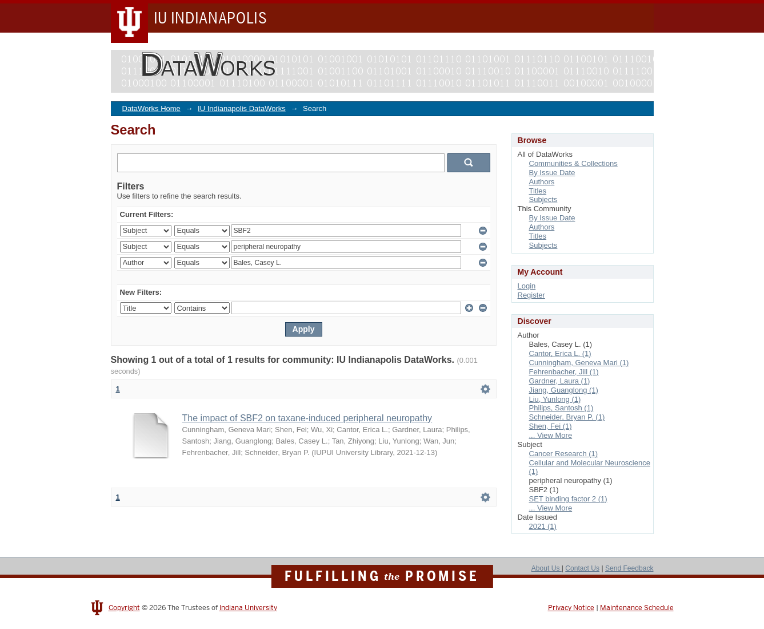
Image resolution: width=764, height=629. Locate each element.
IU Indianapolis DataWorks (242, 108)
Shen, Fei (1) (550, 426)
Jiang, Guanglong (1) (563, 390)
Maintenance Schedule (637, 607)
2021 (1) (543, 526)
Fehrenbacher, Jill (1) (564, 371)
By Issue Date (552, 172)
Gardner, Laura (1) (559, 381)
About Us (546, 568)
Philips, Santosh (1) (561, 407)
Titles (538, 191)
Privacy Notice (571, 607)
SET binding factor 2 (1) (568, 499)
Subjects (543, 199)
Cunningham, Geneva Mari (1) (579, 362)
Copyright (124, 607)
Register (531, 295)
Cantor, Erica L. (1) (560, 353)
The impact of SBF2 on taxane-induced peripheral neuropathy (307, 418)
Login (527, 286)
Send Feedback (629, 568)
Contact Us (582, 568)
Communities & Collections (573, 163)
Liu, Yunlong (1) (555, 399)
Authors (542, 181)
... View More (551, 435)
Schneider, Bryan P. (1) (567, 417)
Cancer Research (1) (563, 453)
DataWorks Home (151, 108)
